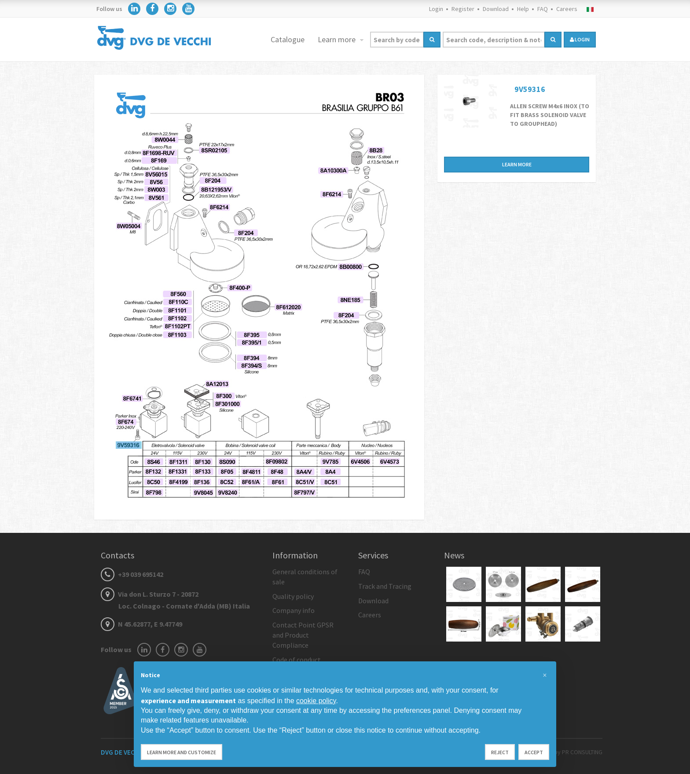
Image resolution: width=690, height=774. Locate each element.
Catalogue (288, 39)
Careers (566, 9)
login (580, 39)
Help (523, 9)
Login (436, 9)
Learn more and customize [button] (181, 752)
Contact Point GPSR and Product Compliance (303, 634)
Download (496, 9)
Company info (293, 610)
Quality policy (293, 596)
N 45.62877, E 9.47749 (141, 624)
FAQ (542, 9)
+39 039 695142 (132, 574)
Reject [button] (500, 752)
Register (462, 9)
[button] (545, 675)
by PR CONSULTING (578, 752)
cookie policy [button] (316, 700)
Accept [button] (534, 752)
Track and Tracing (384, 586)
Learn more (337, 39)
